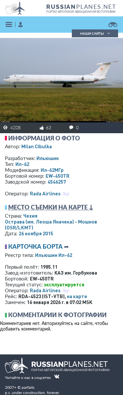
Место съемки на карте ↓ (50, 207)
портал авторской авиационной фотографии (80, 11)
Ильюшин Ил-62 (53, 255)
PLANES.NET (81, 6)
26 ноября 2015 (36, 233)
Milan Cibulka (36, 146)
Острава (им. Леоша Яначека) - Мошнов (51, 224)
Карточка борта (35, 246)
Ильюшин (47, 158)
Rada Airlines (45, 193)
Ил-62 (22, 164)
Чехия (30, 216)
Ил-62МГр (52, 170)
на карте (77, 296)
